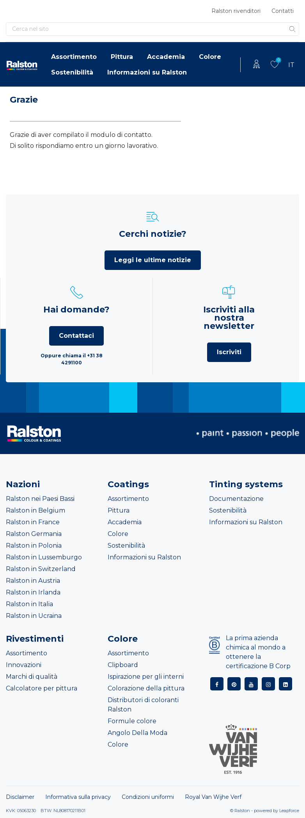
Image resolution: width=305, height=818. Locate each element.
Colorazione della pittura (146, 688)
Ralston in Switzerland (41, 569)
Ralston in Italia (29, 604)
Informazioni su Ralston (147, 72)
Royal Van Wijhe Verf (213, 796)
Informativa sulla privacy (78, 796)
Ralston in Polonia (34, 545)
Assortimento (74, 56)
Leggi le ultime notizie (152, 260)
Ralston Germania (34, 534)
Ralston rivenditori (236, 10)
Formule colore (132, 721)
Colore (210, 56)
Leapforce (289, 810)
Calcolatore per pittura (41, 688)
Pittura (122, 56)
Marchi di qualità (31, 676)
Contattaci (76, 335)
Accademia (166, 56)
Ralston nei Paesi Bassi (40, 498)
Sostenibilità (72, 72)
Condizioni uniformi (148, 796)
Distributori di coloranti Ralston (143, 704)
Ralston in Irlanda (33, 592)
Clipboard (123, 665)
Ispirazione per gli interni (146, 676)
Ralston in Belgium (35, 510)
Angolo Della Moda (137, 732)
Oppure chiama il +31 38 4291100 (72, 359)
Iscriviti (229, 352)
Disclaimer (20, 796)
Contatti (282, 10)
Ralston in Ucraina (34, 615)
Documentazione (236, 498)
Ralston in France (33, 522)
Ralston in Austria (33, 580)
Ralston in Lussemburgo (44, 557)
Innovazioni (23, 665)
